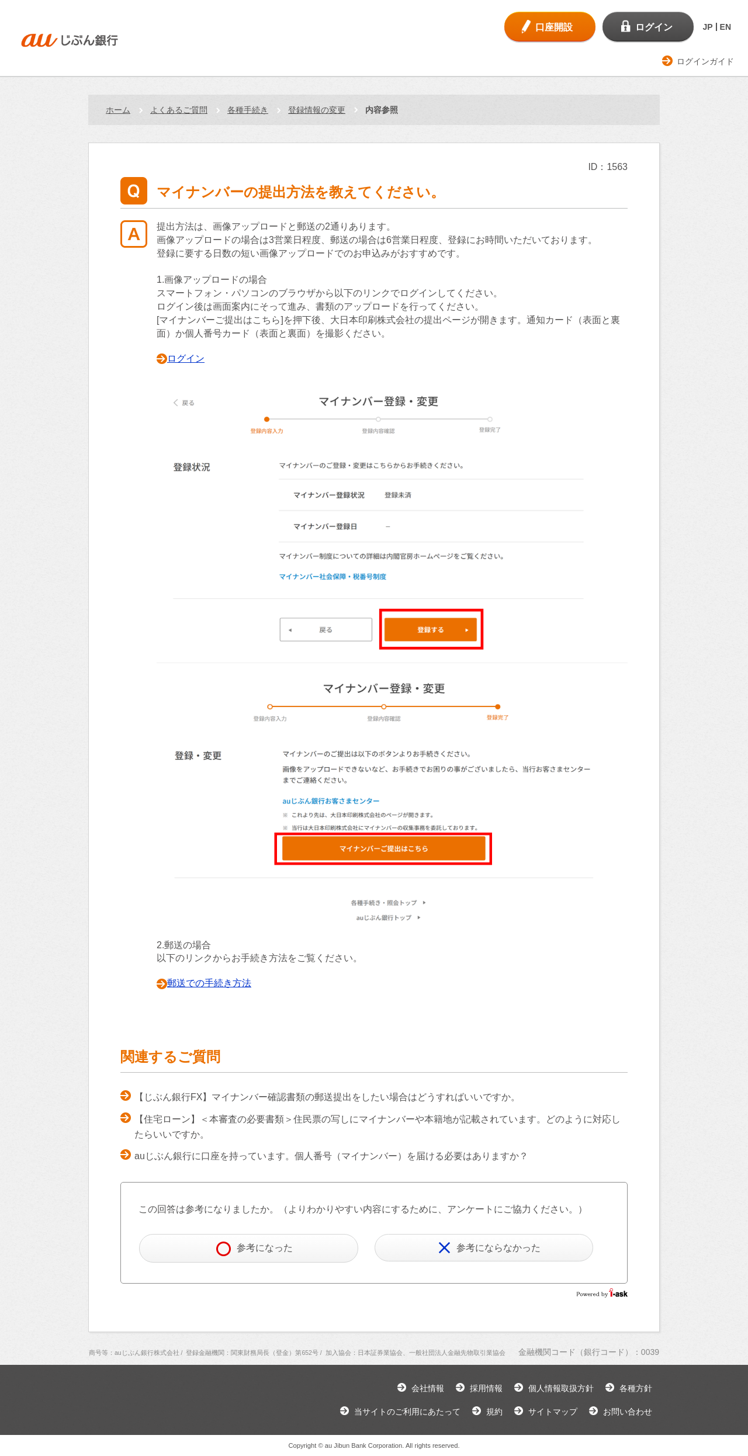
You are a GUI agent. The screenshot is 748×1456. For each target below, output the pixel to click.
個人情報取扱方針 (561, 1388)
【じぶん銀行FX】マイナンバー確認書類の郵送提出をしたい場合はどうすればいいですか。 (327, 1097)
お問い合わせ (627, 1411)
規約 (494, 1411)
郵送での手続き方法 (209, 983)
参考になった (254, 1249)
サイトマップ (552, 1411)
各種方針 (635, 1388)
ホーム (118, 110)
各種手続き (247, 110)
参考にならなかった (489, 1248)
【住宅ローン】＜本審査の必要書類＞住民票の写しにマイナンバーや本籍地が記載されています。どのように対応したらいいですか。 (377, 1126)
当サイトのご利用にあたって (407, 1411)
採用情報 (486, 1388)
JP (707, 27)
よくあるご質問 (178, 110)
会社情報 (427, 1388)
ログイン (186, 358)
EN (725, 27)
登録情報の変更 (316, 110)
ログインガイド (705, 61)
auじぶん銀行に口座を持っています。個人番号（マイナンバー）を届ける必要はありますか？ (331, 1156)
